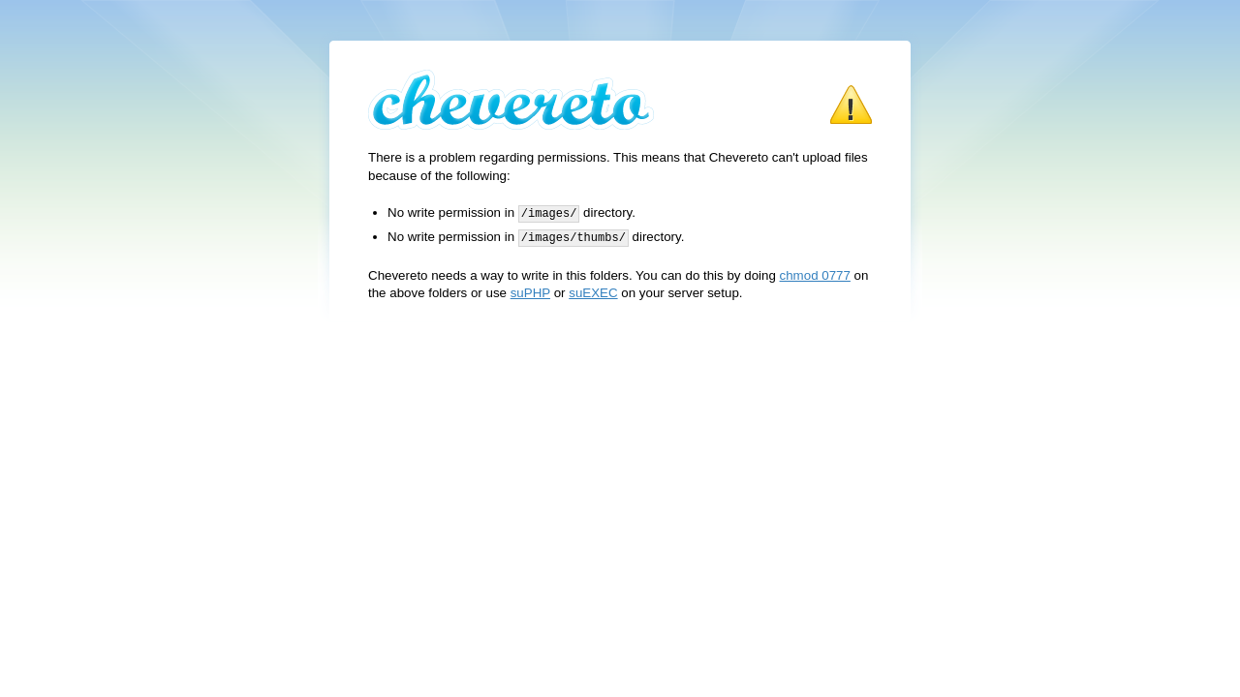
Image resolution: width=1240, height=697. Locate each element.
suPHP (530, 291)
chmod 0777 (815, 273)
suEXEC (593, 291)
